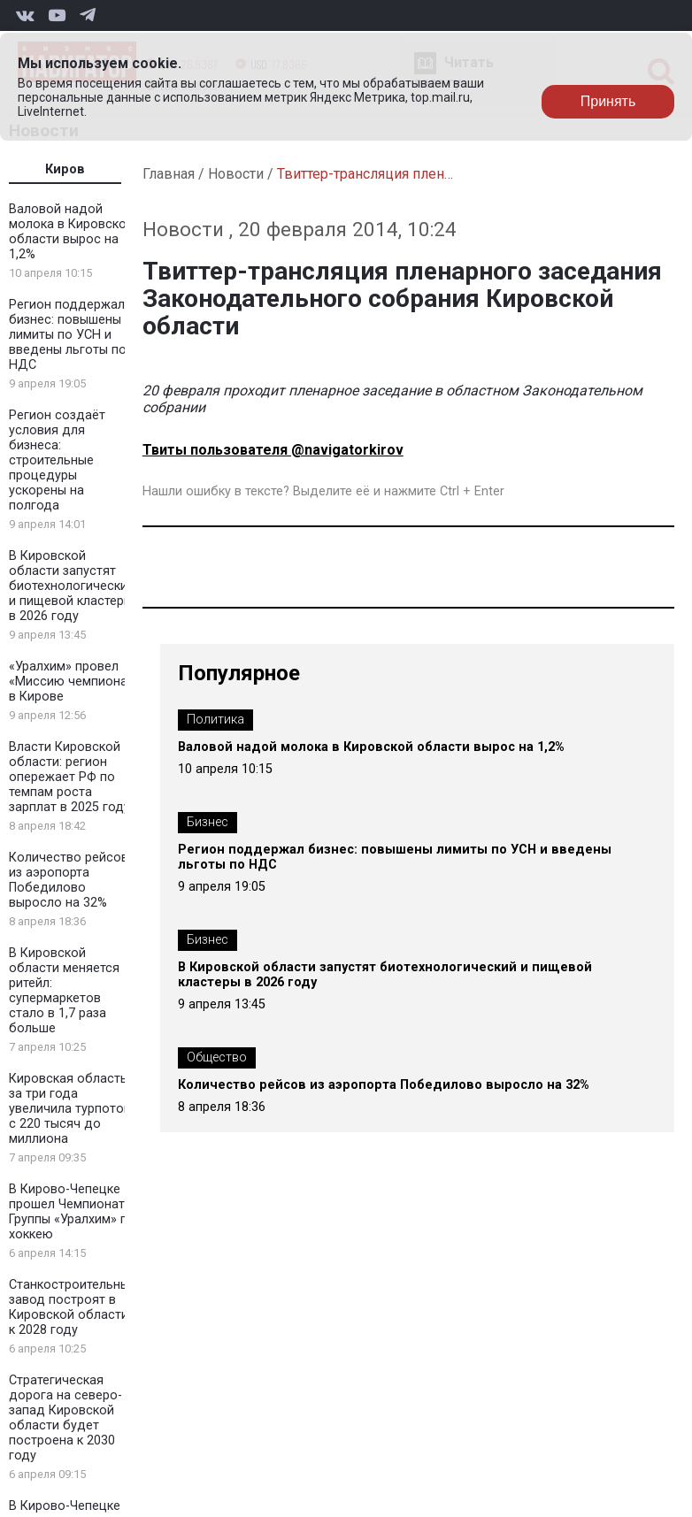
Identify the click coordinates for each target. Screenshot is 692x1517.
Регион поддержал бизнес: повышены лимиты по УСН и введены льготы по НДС (68, 334)
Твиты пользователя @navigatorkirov (273, 449)
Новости (236, 173)
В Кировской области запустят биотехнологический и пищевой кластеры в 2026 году (72, 586)
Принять (608, 101)
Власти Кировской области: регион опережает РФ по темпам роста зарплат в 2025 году (69, 777)
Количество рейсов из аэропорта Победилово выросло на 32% (68, 880)
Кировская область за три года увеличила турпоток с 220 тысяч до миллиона (69, 1108)
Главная (168, 173)
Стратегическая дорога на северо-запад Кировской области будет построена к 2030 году (65, 1418)
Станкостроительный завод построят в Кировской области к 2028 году (72, 1307)
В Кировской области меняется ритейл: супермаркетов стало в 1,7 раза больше (64, 991)
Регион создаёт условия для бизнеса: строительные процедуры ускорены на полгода (57, 460)
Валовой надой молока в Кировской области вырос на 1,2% (71, 232)
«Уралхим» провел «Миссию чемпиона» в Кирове (71, 681)
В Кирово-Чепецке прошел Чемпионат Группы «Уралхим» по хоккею (72, 1212)
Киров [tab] (65, 169)
